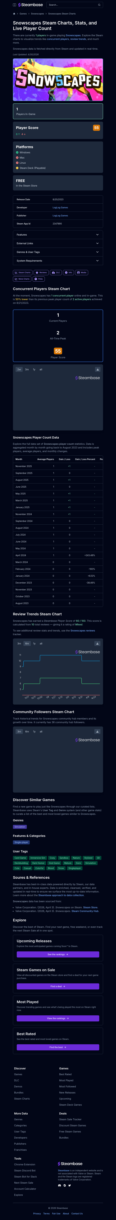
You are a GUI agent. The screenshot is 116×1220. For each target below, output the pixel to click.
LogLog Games (60, 207)
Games (23, 13)
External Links (58, 243)
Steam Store (90, 907)
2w (19, 369)
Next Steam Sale (23, 1182)
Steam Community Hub (85, 911)
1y (34, 369)
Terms (46, 1213)
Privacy (37, 1213)
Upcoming (65, 1098)
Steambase (63, 1170)
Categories (20, 1125)
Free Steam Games (70, 1131)
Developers (20, 1137)
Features (58, 234)
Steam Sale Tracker (70, 1119)
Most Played (66, 1080)
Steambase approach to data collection (61, 895)
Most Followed (67, 1086)
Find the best (58, 1047)
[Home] (14, 13)
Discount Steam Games (72, 1125)
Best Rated (65, 1074)
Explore (18, 1194)
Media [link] (81, 272)
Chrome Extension (24, 1164)
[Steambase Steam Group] (64, 1185)
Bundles (18, 1092)
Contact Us (77, 1213)
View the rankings (58, 1018)
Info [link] (68, 272)
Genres (18, 1119)
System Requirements (58, 261)
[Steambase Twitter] (69, 1185)
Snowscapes (37, 13)
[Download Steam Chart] (97, 369)
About (66, 1213)
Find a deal (58, 986)
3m (27, 369)
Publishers (20, 1143)
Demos (18, 1086)
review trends (78, 39)
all (41, 369)
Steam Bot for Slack (25, 1176)
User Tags (20, 1131)
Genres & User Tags (58, 252)
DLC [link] (56, 272)
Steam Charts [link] (22, 272)
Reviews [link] (41, 272)
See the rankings (58, 954)
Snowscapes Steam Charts (62, 13)
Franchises (20, 1149)
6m (27, 643)
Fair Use (56, 1213)
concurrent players (58, 39)
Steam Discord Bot (24, 1170)
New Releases (67, 1092)
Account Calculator (25, 1188)
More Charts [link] (22, 279)
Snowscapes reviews (82, 630)
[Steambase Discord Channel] (59, 1185)
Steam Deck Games (70, 1104)
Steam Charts (22, 1098)
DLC (16, 1080)
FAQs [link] (39, 279)
